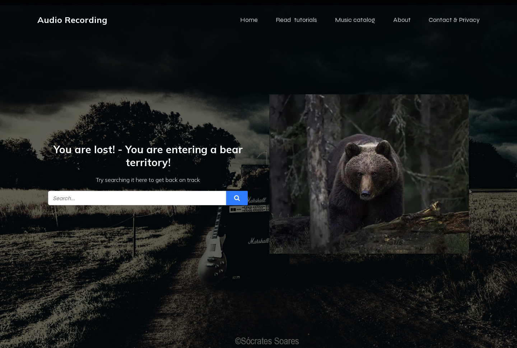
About (402, 20)
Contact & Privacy (454, 20)
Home (249, 20)
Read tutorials (296, 20)
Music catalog (355, 20)
